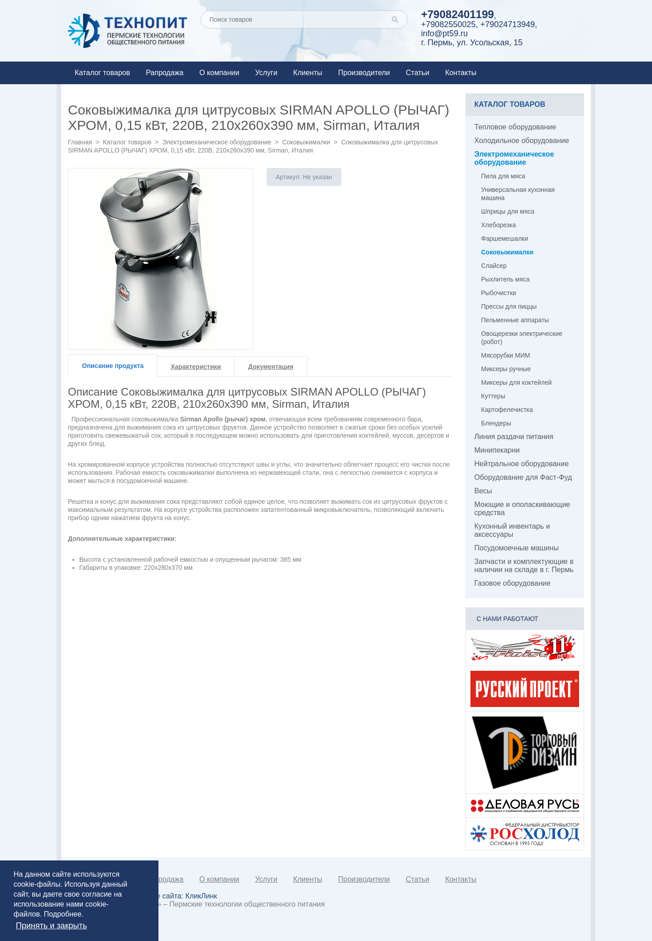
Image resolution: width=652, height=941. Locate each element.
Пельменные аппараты (515, 320)
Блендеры (496, 423)
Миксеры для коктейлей (516, 382)
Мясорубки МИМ (505, 355)
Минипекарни (497, 450)
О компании (219, 72)
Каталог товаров (102, 72)
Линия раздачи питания (514, 436)
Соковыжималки (306, 142)
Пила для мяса (503, 176)
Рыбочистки (498, 292)
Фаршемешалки (504, 238)
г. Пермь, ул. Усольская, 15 (472, 42)
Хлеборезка (498, 225)
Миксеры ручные (506, 369)
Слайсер (494, 265)
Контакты (460, 72)
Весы (483, 491)
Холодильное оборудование (522, 140)
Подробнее (63, 914)
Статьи (417, 72)
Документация (270, 366)
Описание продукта (113, 365)
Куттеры (493, 396)
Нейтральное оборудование (522, 464)
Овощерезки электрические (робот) (522, 337)
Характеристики (196, 366)
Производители (364, 72)
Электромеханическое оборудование (216, 142)
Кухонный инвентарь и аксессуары (512, 530)
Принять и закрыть (51, 925)
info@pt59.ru (444, 33)
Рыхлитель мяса (505, 279)
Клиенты (307, 72)
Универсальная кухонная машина (518, 193)
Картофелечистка (507, 409)
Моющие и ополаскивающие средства (522, 508)
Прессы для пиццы (509, 306)
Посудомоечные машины (517, 548)
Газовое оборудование (513, 583)
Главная (80, 142)
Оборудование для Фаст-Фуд (523, 477)
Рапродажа (164, 72)
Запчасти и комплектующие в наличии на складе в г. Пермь (524, 565)
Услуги (266, 72)
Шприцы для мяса (508, 211)
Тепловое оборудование (515, 127)
